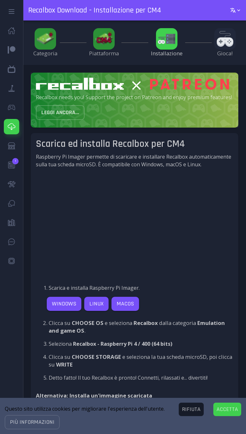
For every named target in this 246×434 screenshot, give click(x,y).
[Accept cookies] (227, 409)
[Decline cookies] (191, 409)
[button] (32, 422)
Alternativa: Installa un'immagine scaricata (94, 395)
